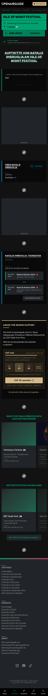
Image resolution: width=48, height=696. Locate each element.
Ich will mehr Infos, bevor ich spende (23, 392)
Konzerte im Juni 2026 (11, 620)
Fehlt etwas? (9, 259)
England (26, 10)
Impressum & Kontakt (10, 653)
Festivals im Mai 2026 (10, 582)
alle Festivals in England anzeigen (23, 537)
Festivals (16, 10)
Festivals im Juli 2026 (10, 588)
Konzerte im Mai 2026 (10, 618)
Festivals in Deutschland (12, 577)
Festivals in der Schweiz (11, 574)
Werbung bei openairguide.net (14, 648)
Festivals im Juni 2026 (11, 585)
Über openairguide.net (11, 642)
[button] (36, 33)
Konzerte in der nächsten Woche (15, 615)
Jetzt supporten (39, 4)
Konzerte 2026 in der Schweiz (14, 626)
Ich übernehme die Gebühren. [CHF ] (23, 374)
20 (19, 367)
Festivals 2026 (8, 580)
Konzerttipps (7, 607)
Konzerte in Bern (8, 612)
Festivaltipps (7, 571)
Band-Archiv (13, 33)
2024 (7, 78)
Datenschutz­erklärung (11, 650)
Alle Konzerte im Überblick (12, 629)
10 (9, 367)
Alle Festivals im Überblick (12, 593)
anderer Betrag (38, 367)
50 (29, 367)
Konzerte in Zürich (9, 610)
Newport (12, 27)
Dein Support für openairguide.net (15, 645)
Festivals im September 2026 (14, 590)
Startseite (6, 10)
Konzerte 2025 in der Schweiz (14, 623)
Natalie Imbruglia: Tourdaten (23, 256)
